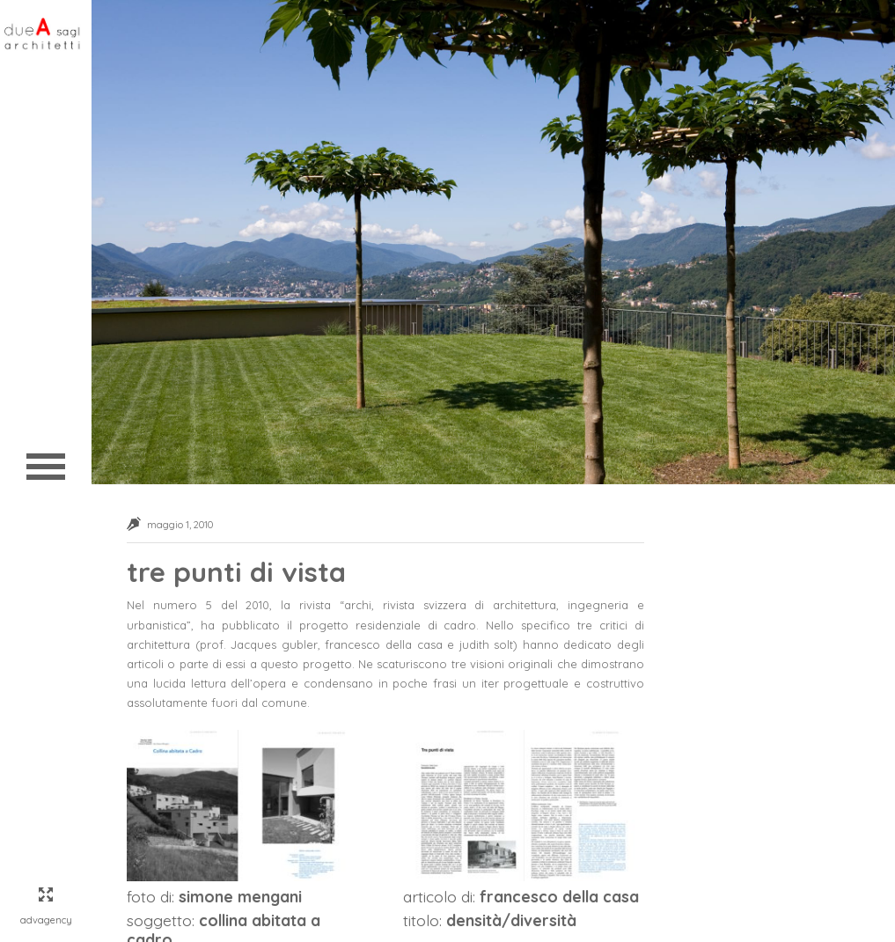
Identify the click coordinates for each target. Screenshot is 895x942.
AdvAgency (46, 920)
